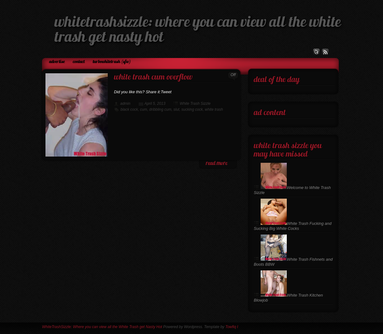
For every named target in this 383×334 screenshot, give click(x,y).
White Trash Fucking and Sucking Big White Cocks (293, 226)
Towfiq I (231, 327)
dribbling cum (160, 109)
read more (216, 164)
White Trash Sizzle (195, 103)
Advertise (57, 62)
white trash (214, 109)
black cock (129, 109)
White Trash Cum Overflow (153, 77)
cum (143, 109)
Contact (79, 62)
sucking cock (192, 109)
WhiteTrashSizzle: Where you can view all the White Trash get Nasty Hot (102, 327)
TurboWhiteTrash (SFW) (112, 62)
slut (176, 109)
